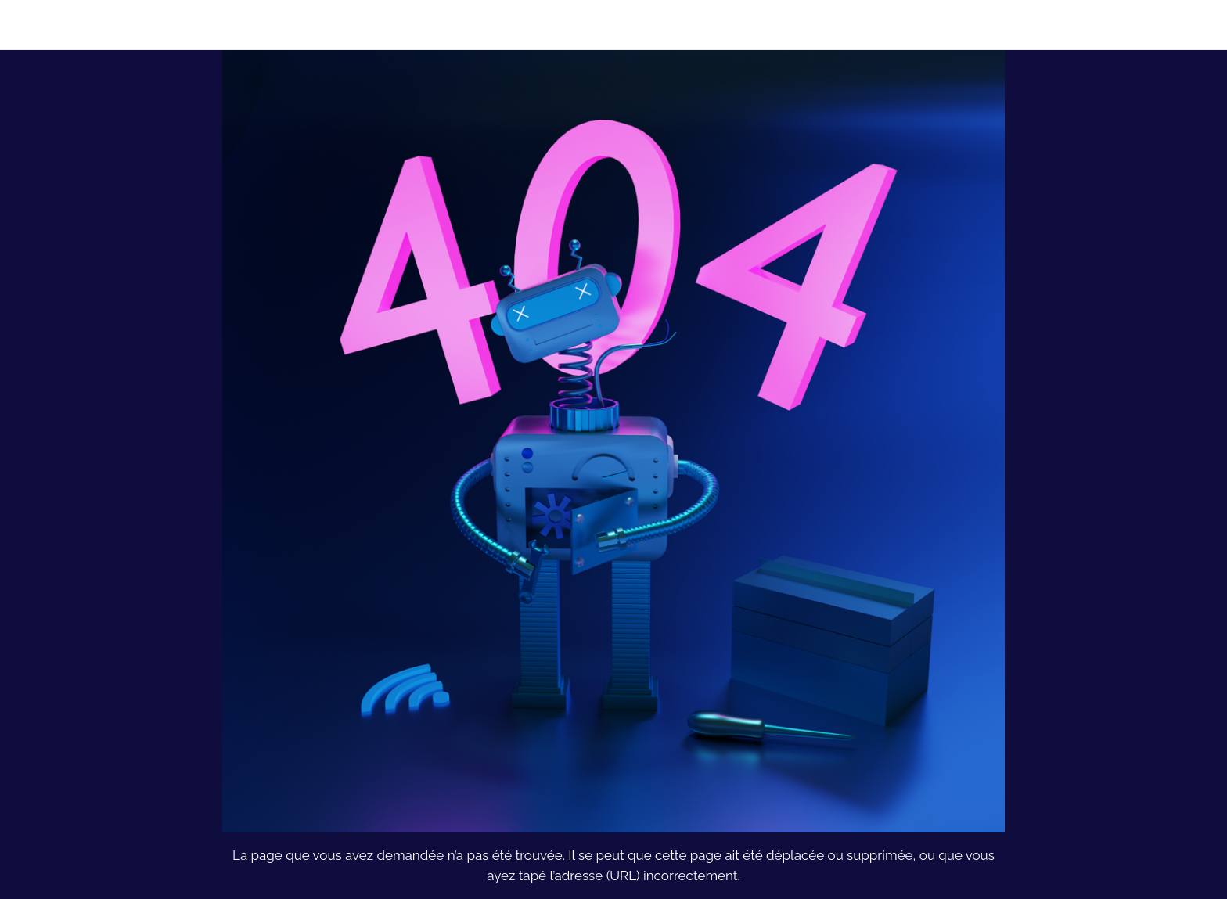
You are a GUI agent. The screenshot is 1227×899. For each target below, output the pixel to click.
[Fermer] (31, 25)
